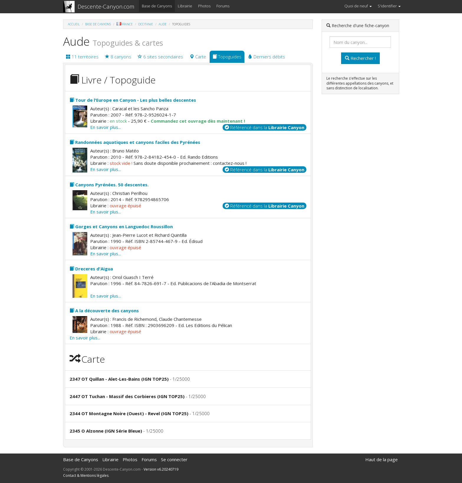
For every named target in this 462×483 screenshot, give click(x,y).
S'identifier (389, 6)
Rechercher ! (360, 58)
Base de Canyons (157, 6)
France (124, 24)
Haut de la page (381, 459)
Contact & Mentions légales (85, 475)
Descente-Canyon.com (106, 6)
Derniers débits (266, 57)
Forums (222, 6)
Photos (204, 6)
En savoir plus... (105, 127)
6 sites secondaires (160, 57)
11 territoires (82, 57)
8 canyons (118, 57)
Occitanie (145, 24)
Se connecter (174, 459)
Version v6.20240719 (161, 469)
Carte (198, 57)
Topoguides (227, 57)
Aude (163, 24)
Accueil (74, 24)
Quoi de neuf (358, 6)
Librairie (185, 6)
